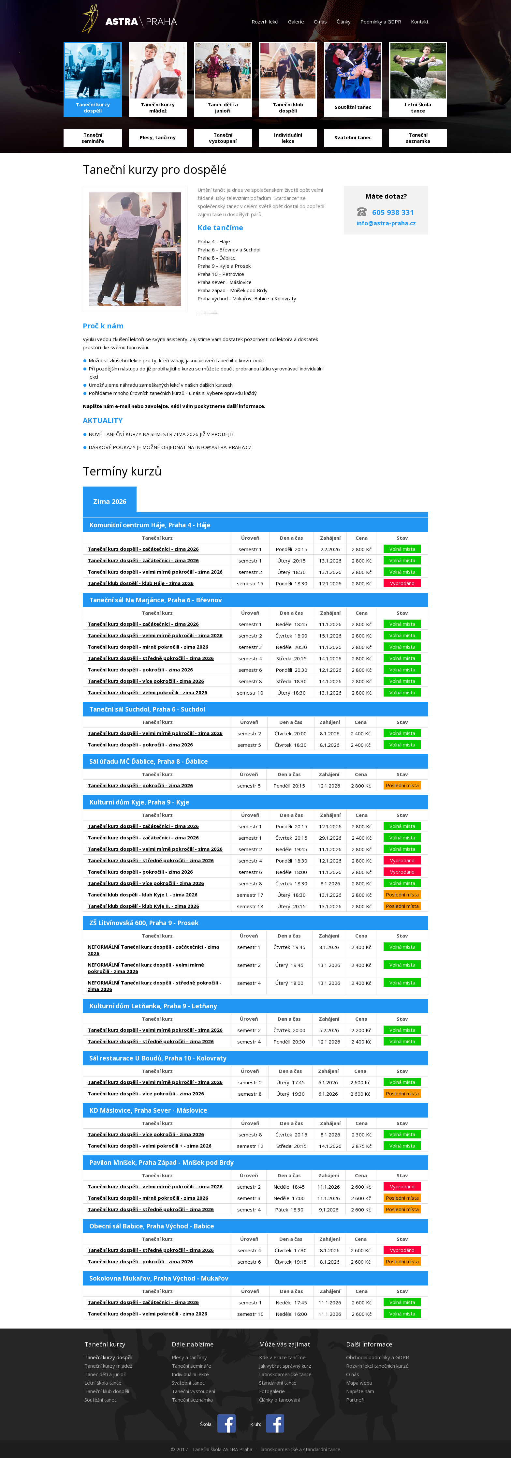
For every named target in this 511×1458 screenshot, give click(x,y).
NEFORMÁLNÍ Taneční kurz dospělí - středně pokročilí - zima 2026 (154, 985)
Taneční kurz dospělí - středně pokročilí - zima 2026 (151, 658)
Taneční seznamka (192, 1399)
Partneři (355, 1399)
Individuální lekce (190, 1374)
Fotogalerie (272, 1391)
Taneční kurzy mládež (108, 1365)
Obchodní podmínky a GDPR (377, 1357)
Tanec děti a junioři (105, 1374)
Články (344, 21)
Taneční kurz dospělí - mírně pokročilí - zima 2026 (148, 646)
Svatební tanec (188, 1382)
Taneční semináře (191, 1365)
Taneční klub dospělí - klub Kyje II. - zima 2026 (143, 906)
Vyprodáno (402, 583)
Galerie (296, 21)
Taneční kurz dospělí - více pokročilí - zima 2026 (146, 681)
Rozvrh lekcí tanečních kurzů (377, 1365)
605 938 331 (393, 212)
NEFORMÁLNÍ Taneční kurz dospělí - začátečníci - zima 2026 (153, 949)
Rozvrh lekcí (265, 21)
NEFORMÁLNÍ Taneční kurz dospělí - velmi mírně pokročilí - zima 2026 (146, 967)
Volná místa (402, 549)
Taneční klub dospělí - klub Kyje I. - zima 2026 (142, 894)
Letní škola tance (103, 1382)
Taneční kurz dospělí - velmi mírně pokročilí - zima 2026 (155, 571)
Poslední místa (402, 785)
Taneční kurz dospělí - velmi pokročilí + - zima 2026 (150, 1145)
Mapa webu (359, 1382)
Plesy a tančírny (189, 1357)
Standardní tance (278, 1382)
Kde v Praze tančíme (282, 1357)
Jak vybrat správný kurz (285, 1365)
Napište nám (360, 1391)
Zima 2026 (109, 501)
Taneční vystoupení (193, 1391)
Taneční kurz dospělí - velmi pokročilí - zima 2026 (147, 692)
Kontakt (420, 21)
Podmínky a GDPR (380, 21)
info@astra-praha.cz (386, 223)
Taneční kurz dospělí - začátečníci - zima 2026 (143, 549)
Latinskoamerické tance (285, 1374)
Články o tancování (279, 1399)
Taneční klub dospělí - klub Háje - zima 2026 (141, 583)
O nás (320, 21)
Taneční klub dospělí (106, 1391)
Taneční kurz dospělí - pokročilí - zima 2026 (140, 669)
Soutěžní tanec (100, 1399)
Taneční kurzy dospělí (108, 1357)
